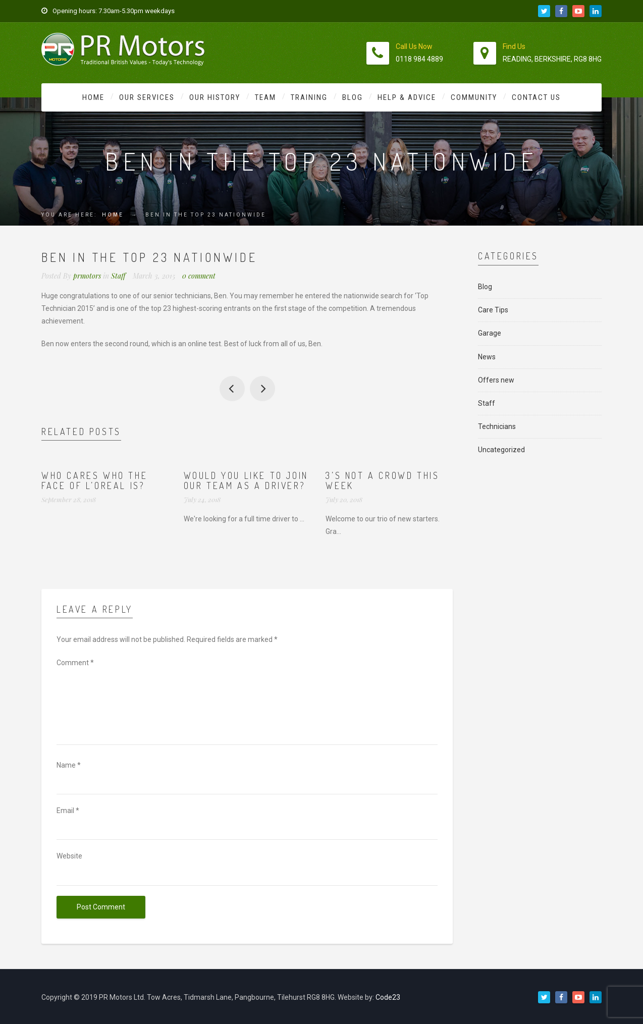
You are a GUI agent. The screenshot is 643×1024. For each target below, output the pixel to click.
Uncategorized (501, 450)
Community (474, 97)
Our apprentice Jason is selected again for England (262, 388)
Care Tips (493, 310)
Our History (214, 97)
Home (93, 97)
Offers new (496, 380)
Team (265, 97)
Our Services (147, 97)
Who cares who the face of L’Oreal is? (94, 480)
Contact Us (536, 97)
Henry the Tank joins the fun (232, 388)
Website (69, 856)
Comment (75, 663)
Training (309, 97)
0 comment (199, 276)
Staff (118, 276)
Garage (489, 333)
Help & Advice (407, 97)
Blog (352, 97)
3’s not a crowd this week (382, 480)
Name (69, 765)
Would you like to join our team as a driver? (246, 480)
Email (68, 810)
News (487, 357)
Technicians (497, 426)
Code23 (388, 997)
